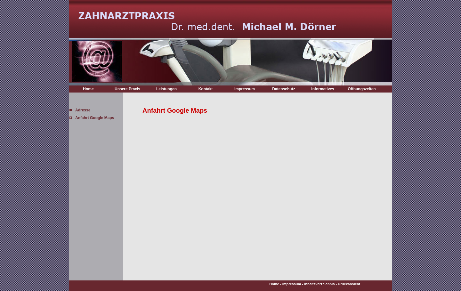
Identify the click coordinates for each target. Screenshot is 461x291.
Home (88, 89)
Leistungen (166, 89)
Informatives (322, 89)
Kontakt (205, 89)
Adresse (82, 110)
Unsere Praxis (127, 89)
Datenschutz (283, 89)
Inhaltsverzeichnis (319, 284)
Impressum (244, 89)
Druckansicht (349, 284)
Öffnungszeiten (362, 89)
